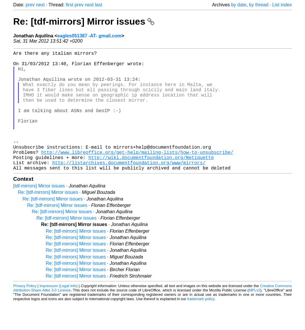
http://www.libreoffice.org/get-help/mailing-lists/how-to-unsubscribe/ (137, 175)
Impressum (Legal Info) (58, 312)
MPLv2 (254, 317)
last (98, 4)
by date (238, 4)
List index (282, 4)
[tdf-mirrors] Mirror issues (39, 212)
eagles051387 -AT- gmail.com (89, 35)
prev (30, 4)
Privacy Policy (25, 312)
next (40, 4)
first (69, 4)
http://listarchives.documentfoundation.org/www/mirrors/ (128, 188)
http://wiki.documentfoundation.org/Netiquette (151, 181)
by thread (258, 4)
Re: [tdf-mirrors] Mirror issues (83, 21)
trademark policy (200, 325)
